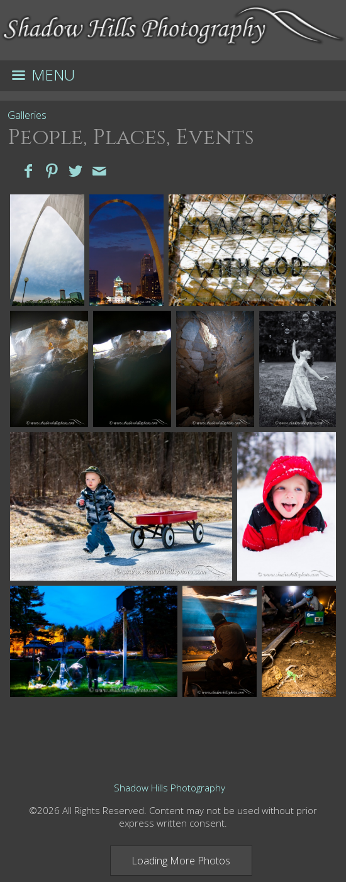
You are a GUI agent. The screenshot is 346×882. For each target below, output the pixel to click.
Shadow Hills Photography (169, 787)
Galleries (27, 115)
